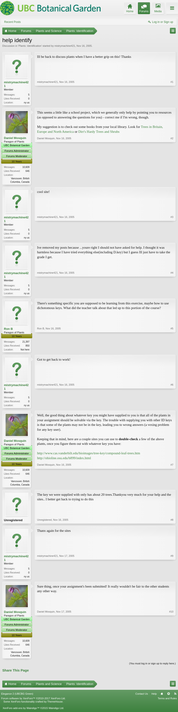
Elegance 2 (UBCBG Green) (17, 698)
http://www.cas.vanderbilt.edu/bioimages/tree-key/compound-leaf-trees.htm (88, 456)
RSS (175, 698)
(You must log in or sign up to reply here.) (152, 667)
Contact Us (141, 698)
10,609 (25, 167)
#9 (172, 579)
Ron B (8, 330)
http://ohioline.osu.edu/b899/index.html (64, 461)
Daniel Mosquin (15, 138)
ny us (26, 102)
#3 (172, 237)
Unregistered (13, 523)
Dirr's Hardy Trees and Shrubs (99, 132)
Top (168, 698)
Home (161, 698)
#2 (172, 181)
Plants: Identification (30, 45)
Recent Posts (12, 22)
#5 (172, 351)
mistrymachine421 (64, 45)
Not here (25, 351)
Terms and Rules (167, 702)
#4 (172, 294)
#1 (172, 102)
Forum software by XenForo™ (33, 702)
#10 (171, 659)
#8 (172, 523)
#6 (172, 407)
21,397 (25, 343)
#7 (172, 486)
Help (154, 698)
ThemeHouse (55, 706)
